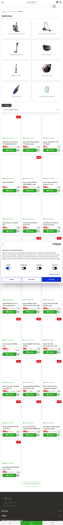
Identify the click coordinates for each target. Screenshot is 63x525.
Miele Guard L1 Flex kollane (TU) (10, 224)
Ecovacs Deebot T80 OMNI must (10, 345)
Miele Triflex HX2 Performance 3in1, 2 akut (50, 345)
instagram (5, 498)
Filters (6, 105)
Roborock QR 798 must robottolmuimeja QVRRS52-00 (31, 428)
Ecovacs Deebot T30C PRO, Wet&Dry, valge (50, 304)
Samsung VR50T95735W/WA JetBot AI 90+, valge (31, 387)
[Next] (60, 110)
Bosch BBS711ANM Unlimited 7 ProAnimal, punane (51, 428)
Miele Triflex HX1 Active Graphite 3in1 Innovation (50, 387)
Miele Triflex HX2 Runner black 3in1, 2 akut (50, 183)
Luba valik (31, 279)
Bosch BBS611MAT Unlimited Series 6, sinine (11, 468)
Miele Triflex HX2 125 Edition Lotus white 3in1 (11, 387)
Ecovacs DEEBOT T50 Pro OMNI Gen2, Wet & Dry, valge (31, 304)
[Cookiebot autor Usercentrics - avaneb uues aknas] (54, 244)
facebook (10, 498)
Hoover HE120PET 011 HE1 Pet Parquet (51, 143)
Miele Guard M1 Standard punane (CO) (30, 224)
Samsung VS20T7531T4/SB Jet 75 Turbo (10, 428)
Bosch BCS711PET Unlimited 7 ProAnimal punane (31, 143)
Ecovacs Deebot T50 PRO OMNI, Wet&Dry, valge (30, 183)
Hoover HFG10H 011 (8, 182)
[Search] (31, 6)
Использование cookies (10, 506)
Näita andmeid (53, 274)
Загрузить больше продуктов (32, 483)
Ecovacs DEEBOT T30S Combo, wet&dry (31, 345)
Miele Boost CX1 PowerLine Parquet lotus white (51, 224)
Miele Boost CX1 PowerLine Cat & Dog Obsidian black (10, 143)
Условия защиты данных (10, 502)
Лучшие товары (14, 109)
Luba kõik (51, 279)
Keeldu (12, 279)
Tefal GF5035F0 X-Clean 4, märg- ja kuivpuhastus (10, 304)
